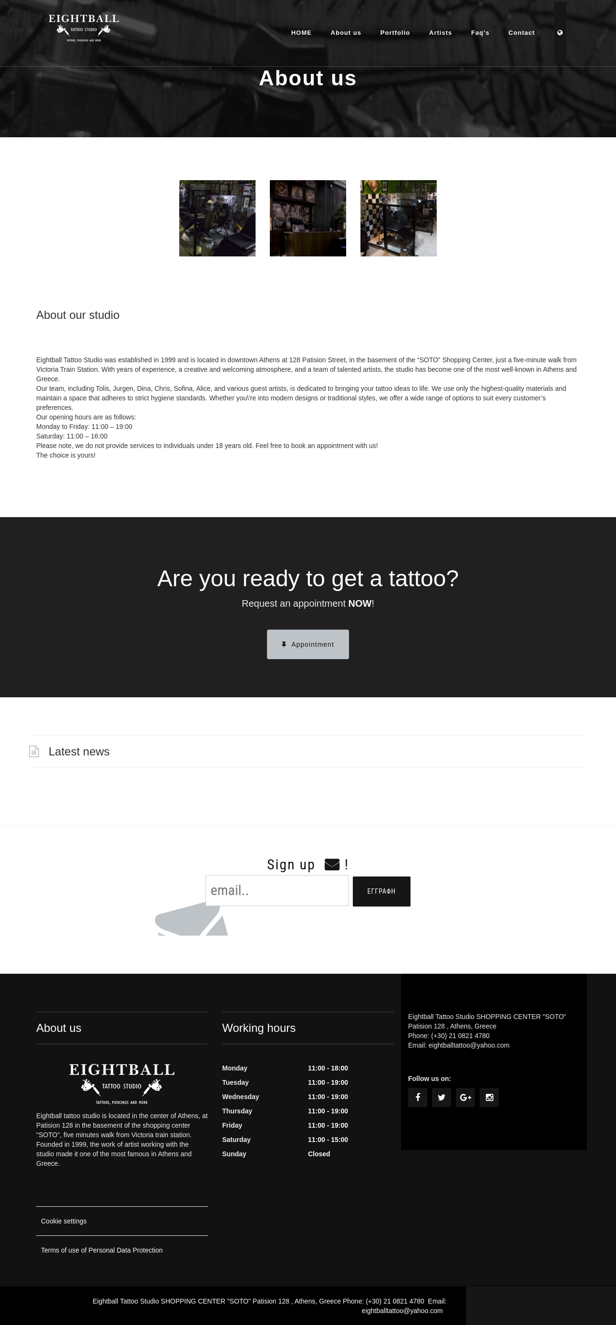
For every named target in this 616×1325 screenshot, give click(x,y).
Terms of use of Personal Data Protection (102, 1250)
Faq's (481, 30)
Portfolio (396, 30)
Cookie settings (64, 1221)
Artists (441, 30)
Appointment (308, 644)
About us (347, 30)
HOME (302, 30)
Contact (523, 30)
